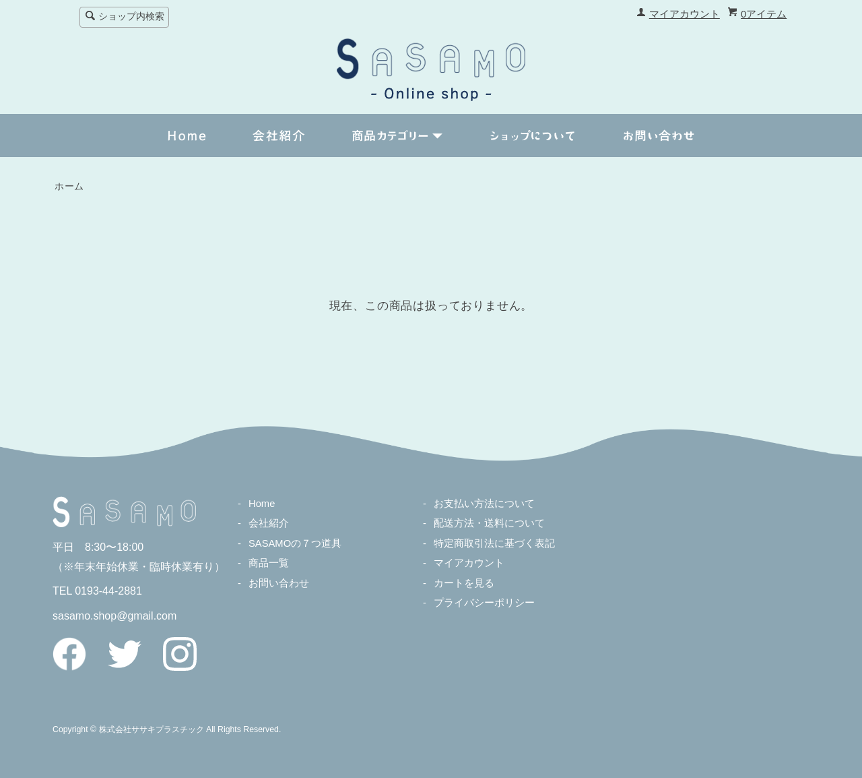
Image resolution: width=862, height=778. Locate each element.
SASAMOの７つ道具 (294, 543)
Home (261, 503)
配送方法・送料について (489, 523)
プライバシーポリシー (484, 602)
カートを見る (464, 583)
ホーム (69, 186)
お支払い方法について (484, 503)
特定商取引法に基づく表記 (494, 543)
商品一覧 (268, 563)
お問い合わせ (278, 583)
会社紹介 (268, 523)
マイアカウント (684, 14)
